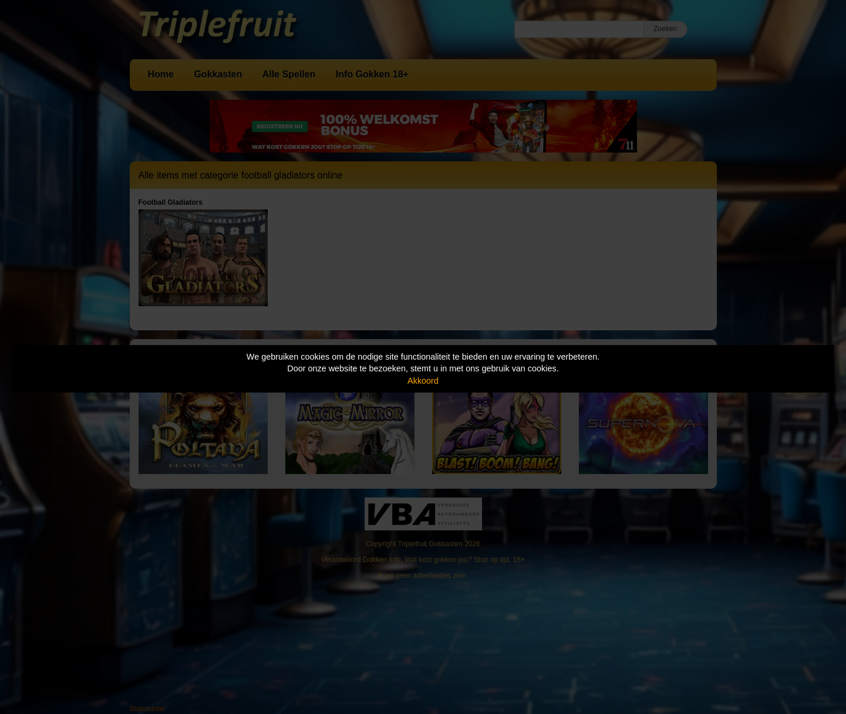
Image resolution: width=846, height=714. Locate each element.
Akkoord (423, 380)
